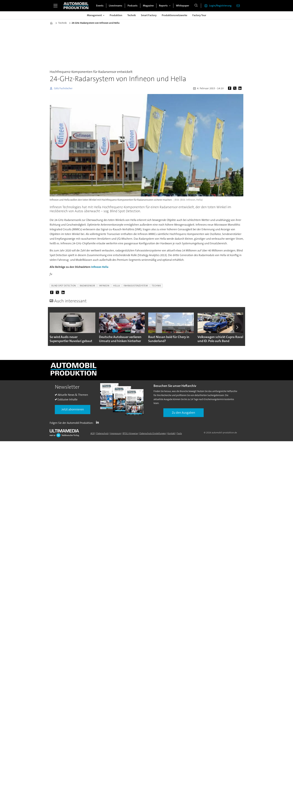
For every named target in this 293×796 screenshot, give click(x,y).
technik (156, 285)
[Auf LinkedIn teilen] (240, 88)
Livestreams (115, 5)
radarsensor (87, 285)
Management (94, 15)
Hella (105, 267)
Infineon (96, 267)
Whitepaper (182, 5)
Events (100, 5)
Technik (131, 15)
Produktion (116, 15)
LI (98, 422)
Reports (163, 5)
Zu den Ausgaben (183, 413)
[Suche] (196, 5)
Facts (179, 433)
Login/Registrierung (220, 5)
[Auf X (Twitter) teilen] (235, 88)
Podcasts (133, 5)
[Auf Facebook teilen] (230, 88)
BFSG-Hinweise (130, 433)
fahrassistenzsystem (136, 285)
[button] (237, 327)
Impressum (115, 433)
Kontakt (171, 433)
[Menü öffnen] (55, 5)
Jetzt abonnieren (72, 409)
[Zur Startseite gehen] (76, 5)
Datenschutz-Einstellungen (152, 433)
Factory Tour (199, 15)
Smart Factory (149, 15)
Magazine (148, 5)
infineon (104, 285)
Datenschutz (102, 433)
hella (116, 285)
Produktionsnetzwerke (174, 15)
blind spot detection (63, 285)
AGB (92, 433)
